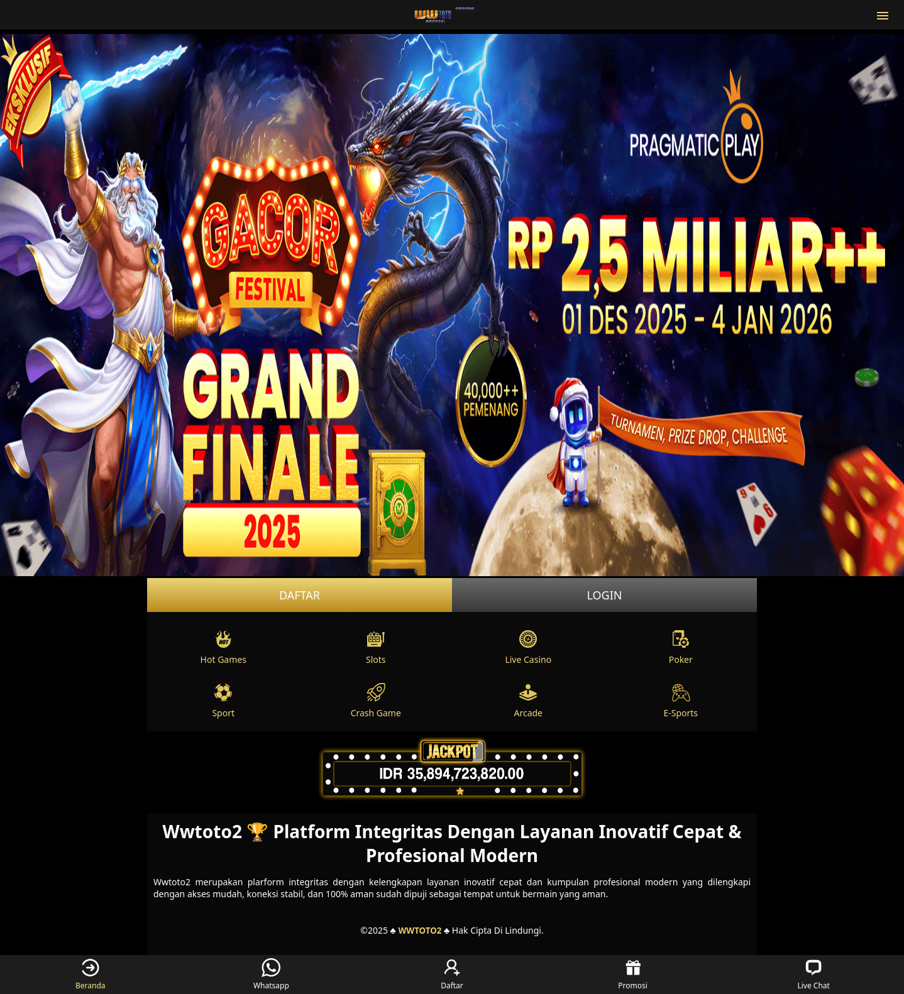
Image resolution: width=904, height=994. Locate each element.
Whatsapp (271, 974)
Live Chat (813, 974)
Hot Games (223, 647)
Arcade (528, 701)
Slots (376, 647)
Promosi (633, 974)
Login (604, 595)
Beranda (90, 974)
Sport (223, 701)
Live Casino (528, 647)
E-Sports (680, 701)
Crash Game (376, 701)
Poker (681, 647)
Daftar (299, 595)
